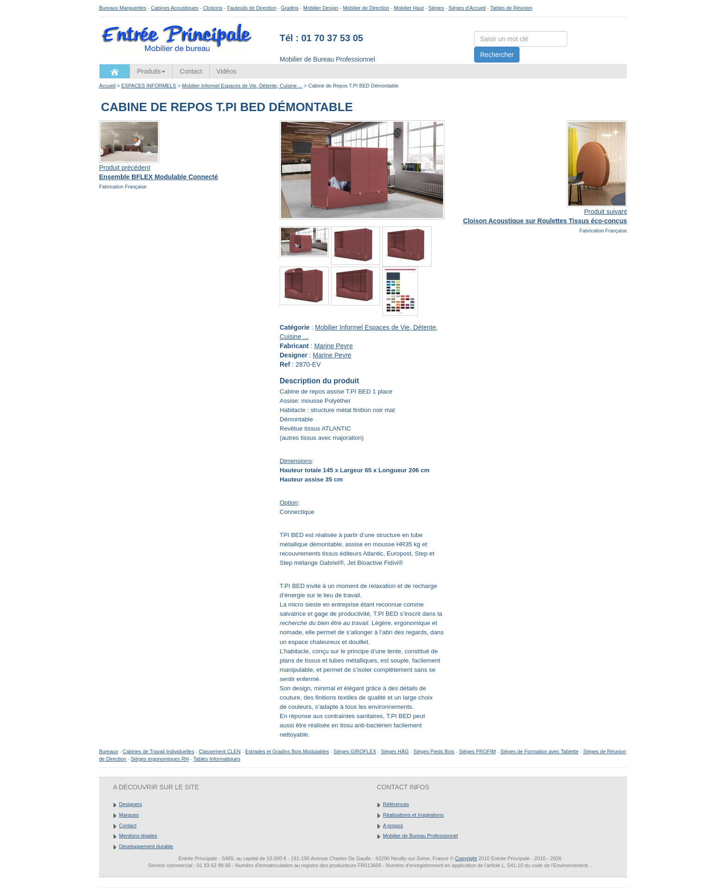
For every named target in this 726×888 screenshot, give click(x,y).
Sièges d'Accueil (467, 8)
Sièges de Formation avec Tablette (539, 751)
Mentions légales (138, 835)
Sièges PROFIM (477, 751)
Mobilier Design (320, 8)
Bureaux (108, 751)
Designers (130, 804)
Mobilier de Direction (366, 8)
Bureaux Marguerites (122, 8)
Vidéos (227, 71)
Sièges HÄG (395, 751)
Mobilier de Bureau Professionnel (420, 835)
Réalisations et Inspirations (413, 815)
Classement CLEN (219, 751)
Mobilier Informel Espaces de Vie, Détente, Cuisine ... (242, 85)
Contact (191, 71)
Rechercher (496, 54)
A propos (393, 825)
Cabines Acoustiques (175, 8)
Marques (129, 815)
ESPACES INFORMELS (148, 85)
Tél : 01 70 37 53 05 (321, 38)
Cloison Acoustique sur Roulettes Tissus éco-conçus (545, 221)
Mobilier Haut (409, 8)
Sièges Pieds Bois (434, 751)
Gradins (290, 8)
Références (396, 804)
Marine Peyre (333, 346)
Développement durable (146, 846)
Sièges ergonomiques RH (159, 759)
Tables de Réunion (511, 8)
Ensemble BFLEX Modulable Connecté (158, 177)
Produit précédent (124, 167)
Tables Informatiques (216, 759)
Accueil (107, 85)
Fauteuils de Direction (251, 8)
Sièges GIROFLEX (354, 751)
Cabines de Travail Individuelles (158, 751)
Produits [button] (151, 71)
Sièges (436, 8)
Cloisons (212, 8)
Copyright (466, 858)
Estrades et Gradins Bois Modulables (287, 751)
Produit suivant (605, 211)
